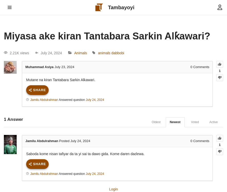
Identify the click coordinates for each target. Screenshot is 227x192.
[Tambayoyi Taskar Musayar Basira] (114, 7)
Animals (80, 53)
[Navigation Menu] (9, 7)
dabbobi (117, 53)
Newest (175, 122)
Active (213, 122)
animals (104, 53)
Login (113, 189)
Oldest (156, 122)
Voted (195, 122)
